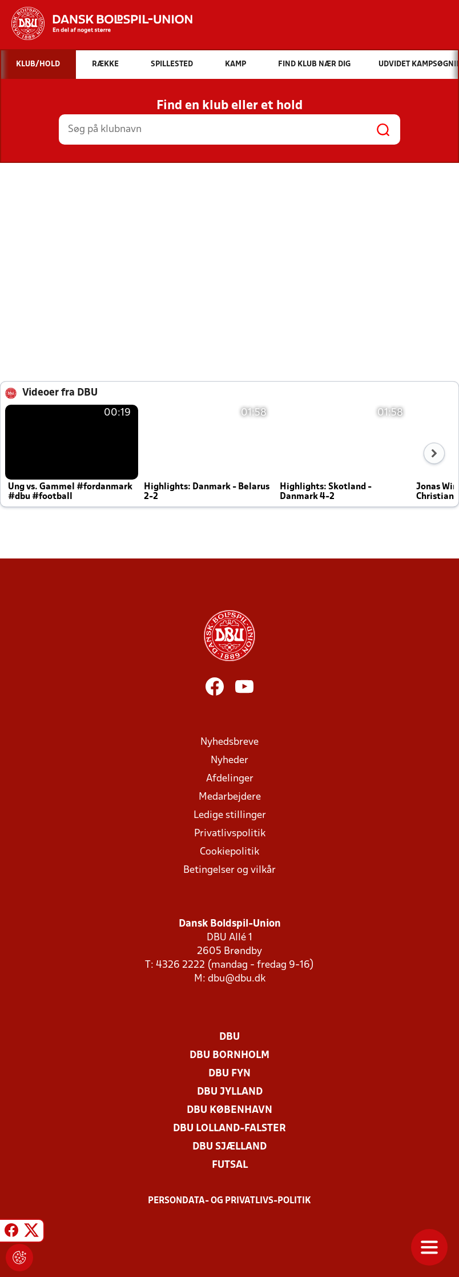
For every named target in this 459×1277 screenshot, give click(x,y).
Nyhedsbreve (229, 742)
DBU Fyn (229, 1074)
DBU (229, 1037)
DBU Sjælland (229, 1147)
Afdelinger (229, 779)
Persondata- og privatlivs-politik (229, 1201)
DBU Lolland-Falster (229, 1129)
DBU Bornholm (229, 1055)
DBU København (229, 1110)
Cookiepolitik (229, 852)
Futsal (230, 1165)
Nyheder (229, 760)
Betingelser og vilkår (229, 870)
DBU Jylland (230, 1092)
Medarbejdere (230, 797)
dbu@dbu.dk (236, 979)
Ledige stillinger (230, 815)
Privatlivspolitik (229, 834)
